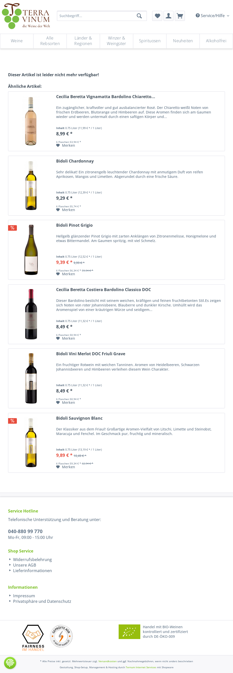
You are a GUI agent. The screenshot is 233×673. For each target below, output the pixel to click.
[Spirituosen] (149, 41)
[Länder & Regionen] (83, 41)
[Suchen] (139, 15)
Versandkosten (107, 661)
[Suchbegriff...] (102, 16)
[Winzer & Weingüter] (116, 41)
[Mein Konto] (168, 16)
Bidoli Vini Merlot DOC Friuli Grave (90, 354)
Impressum (23, 596)
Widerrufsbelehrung (32, 559)
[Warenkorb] (180, 16)
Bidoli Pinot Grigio (74, 225)
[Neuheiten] (183, 41)
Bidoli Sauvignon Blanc (79, 418)
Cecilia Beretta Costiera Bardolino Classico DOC (103, 289)
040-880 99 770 (25, 531)
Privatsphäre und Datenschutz (41, 601)
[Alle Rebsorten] (50, 41)
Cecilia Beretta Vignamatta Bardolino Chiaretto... (105, 96)
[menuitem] (157, 16)
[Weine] (16, 41)
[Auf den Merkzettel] (65, 145)
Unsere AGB (24, 565)
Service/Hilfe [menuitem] (211, 15)
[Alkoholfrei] (216, 41)
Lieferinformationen (32, 570)
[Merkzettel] (157, 16)
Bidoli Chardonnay (75, 161)
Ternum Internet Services (141, 667)
